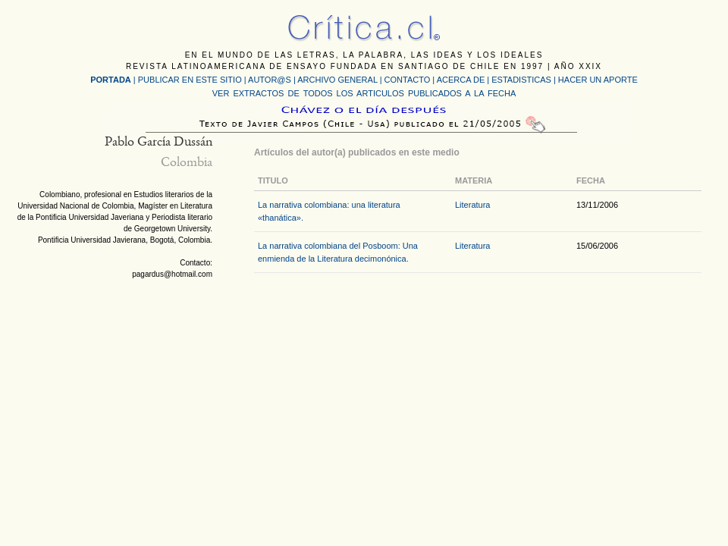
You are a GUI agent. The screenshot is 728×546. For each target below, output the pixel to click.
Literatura (472, 204)
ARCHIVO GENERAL (337, 79)
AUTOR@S (270, 79)
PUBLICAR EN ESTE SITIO (190, 79)
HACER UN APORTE (598, 79)
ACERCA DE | (464, 79)
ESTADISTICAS (521, 79)
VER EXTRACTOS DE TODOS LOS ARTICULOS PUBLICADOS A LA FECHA (364, 93)
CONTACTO (407, 79)
